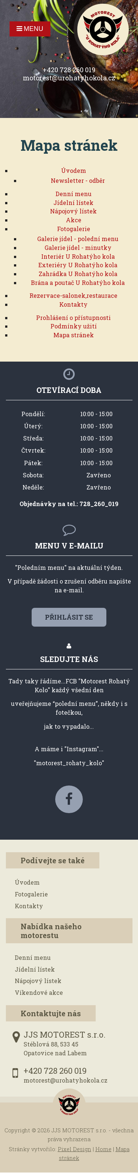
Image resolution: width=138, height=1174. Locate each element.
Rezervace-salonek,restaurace (73, 295)
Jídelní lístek (73, 202)
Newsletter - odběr (78, 180)
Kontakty (73, 304)
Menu (30, 28)
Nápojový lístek (73, 211)
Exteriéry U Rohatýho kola (77, 265)
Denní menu (74, 194)
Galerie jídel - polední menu (77, 239)
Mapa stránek (73, 335)
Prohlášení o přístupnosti (73, 317)
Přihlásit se (69, 617)
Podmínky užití (73, 326)
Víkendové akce (39, 992)
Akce (73, 220)
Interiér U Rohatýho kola (78, 256)
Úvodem (73, 170)
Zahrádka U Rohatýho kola (78, 274)
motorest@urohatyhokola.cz (69, 77)
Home (103, 1149)
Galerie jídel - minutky (78, 247)
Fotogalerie (73, 229)
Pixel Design (74, 1149)
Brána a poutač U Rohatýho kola (78, 282)
